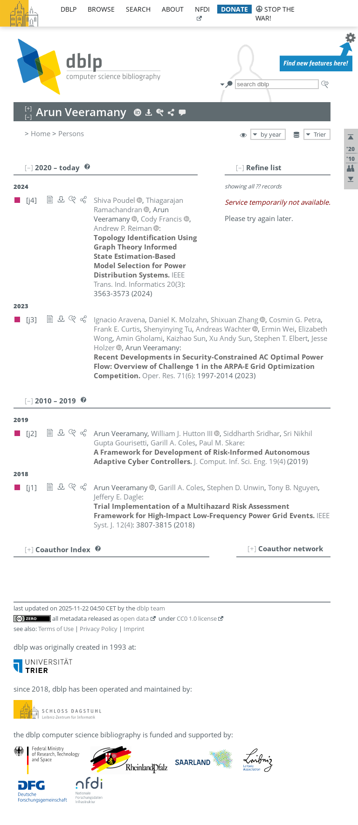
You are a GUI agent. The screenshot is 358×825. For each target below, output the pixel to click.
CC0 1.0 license (197, 618)
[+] (252, 548)
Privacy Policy (98, 628)
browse (101, 9)
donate (234, 9)
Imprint (134, 628)
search (138, 9)
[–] (240, 167)
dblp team (151, 608)
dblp (68, 9)
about (173, 9)
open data (134, 618)
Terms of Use (56, 628)
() (139, 279)
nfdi (202, 9)
